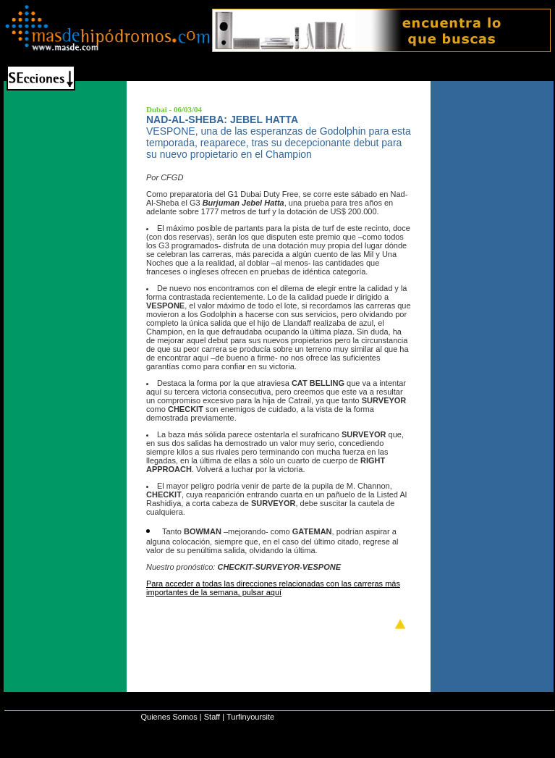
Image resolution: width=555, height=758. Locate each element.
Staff (212, 716)
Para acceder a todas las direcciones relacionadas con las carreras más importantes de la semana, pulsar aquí (273, 588)
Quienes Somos (168, 716)
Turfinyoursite (250, 716)
